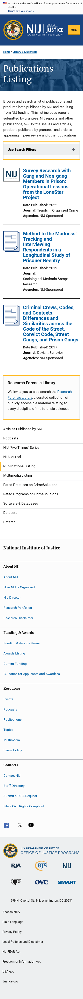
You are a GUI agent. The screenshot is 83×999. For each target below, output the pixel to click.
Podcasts (10, 709)
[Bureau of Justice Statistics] (41, 871)
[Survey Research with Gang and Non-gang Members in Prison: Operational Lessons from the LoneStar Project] (11, 175)
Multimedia (11, 740)
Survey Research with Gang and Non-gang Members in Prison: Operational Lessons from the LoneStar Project (47, 184)
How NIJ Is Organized (19, 587)
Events (8, 699)
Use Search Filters (22, 149)
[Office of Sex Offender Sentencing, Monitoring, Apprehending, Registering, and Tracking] (67, 884)
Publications (12, 719)
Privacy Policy (12, 932)
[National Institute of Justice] (67, 869)
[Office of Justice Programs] (13, 30)
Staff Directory (14, 786)
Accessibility (11, 912)
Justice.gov (10, 981)
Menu (74, 29)
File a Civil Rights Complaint (23, 806)
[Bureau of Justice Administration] (16, 869)
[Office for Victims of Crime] (41, 885)
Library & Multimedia (25, 51)
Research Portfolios (17, 608)
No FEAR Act (11, 952)
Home (6, 51)
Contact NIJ (12, 775)
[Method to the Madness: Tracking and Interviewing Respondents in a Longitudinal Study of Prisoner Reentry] (11, 250)
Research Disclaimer (18, 618)
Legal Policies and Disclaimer (22, 942)
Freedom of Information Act (21, 961)
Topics (8, 730)
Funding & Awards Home (21, 643)
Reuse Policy (12, 750)
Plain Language (12, 922)
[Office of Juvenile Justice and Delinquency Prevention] (16, 885)
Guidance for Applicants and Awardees (31, 674)
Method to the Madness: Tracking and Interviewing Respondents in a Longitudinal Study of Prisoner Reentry (50, 247)
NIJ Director (12, 597)
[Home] (45, 30)
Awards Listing (14, 653)
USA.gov (8, 971)
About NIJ (10, 577)
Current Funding (15, 663)
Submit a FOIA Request (20, 796)
